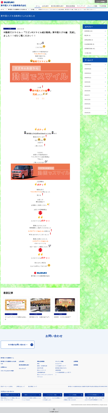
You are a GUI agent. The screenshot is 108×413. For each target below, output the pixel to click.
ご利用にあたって (20, 386)
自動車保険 (58, 370)
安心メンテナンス (41, 370)
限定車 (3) (87, 35)
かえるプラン (58, 363)
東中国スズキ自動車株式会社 (13, 5)
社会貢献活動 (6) (89, 44)
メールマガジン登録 (51, 394)
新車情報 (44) (88, 31)
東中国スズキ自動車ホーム (7, 357)
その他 (32, 9)
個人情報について (32, 386)
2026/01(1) (88, 77)
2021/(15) (87, 99)
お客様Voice (4, 367)
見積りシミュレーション (30, 394)
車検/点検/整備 (40, 361)
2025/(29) (87, 82)
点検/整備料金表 (41, 372)
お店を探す (21, 361)
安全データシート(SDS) (6, 386)
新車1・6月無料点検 (42, 365)
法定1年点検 (40, 368)
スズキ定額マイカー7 (60, 365)
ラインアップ (22, 368)
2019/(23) (87, 108)
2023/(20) (87, 90)
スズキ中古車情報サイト (93, 394)
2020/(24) (87, 104)
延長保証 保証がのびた (61, 368)
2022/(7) (87, 95)
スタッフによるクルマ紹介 (7, 370)
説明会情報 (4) (89, 40)
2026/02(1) (88, 73)
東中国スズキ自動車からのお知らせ (17, 9)
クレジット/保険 (59, 361)
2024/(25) (87, 86)
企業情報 (76, 361)
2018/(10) (87, 112)
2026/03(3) (88, 68)
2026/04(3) (88, 64)
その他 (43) (88, 53)
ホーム (2, 9)
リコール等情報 (72, 394)
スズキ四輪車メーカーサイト (9, 394)
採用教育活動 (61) (90, 48)
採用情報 (76, 365)
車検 (38, 363)
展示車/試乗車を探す (24, 365)
